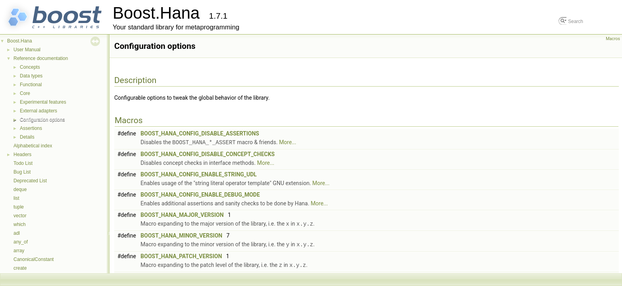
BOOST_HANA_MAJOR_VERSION (182, 214)
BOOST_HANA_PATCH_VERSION (181, 255)
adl (16, 233)
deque (20, 189)
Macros (613, 38)
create (20, 268)
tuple (18, 207)
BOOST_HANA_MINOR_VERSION (181, 235)
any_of (20, 242)
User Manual (26, 49)
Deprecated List (30, 181)
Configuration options (42, 119)
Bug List (22, 172)
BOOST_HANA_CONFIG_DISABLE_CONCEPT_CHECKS (207, 154)
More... (287, 142)
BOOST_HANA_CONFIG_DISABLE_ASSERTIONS (199, 133)
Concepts (30, 67)
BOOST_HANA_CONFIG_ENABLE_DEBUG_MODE (200, 194)
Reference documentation (40, 58)
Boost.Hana (19, 41)
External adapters (38, 111)
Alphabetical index (32, 146)
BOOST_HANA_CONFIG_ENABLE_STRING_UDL (198, 174)
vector (20, 215)
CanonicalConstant (33, 259)
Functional (31, 84)
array (18, 250)
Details (27, 137)
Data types (31, 76)
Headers (22, 154)
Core (25, 93)
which (19, 224)
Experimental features (43, 102)
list (16, 198)
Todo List (23, 163)
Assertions (31, 128)
